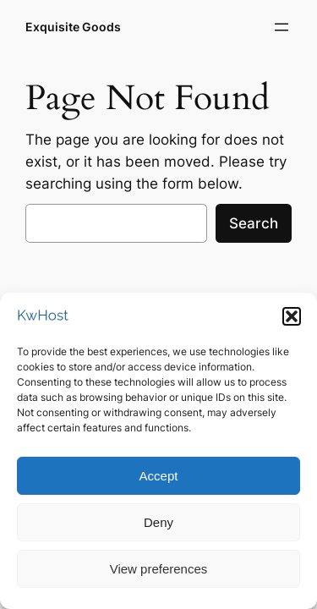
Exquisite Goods (73, 26)
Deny (158, 528)
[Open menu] (281, 27)
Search (253, 223)
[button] (291, 322)
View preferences (159, 575)
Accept (158, 482)
